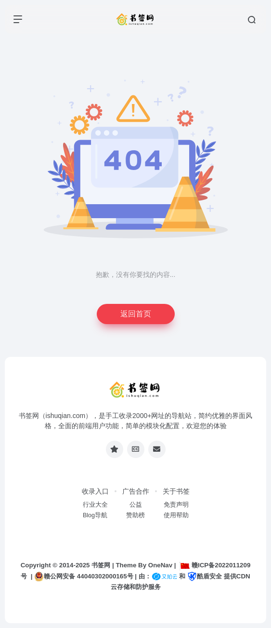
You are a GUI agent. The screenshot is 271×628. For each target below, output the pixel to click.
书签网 (100, 565)
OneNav (160, 565)
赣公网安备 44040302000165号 (83, 576)
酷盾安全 (204, 576)
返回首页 (135, 314)
